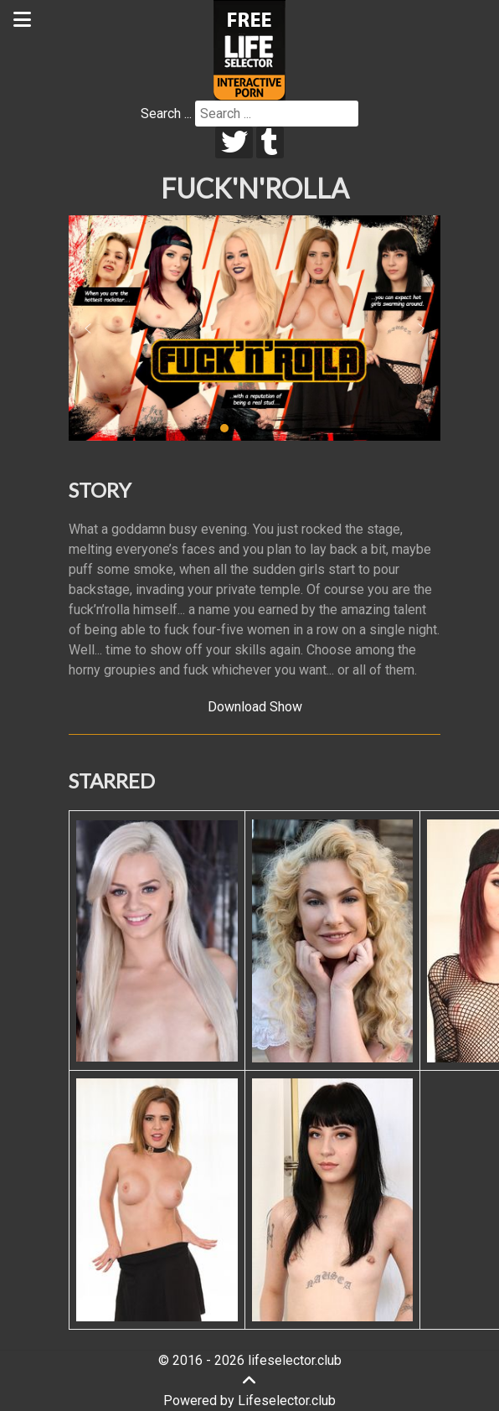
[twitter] (234, 142)
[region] (254, 328)
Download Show (255, 707)
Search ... (166, 113)
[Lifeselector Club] (249, 49)
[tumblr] (270, 142)
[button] (88, 328)
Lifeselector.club (287, 1400)
